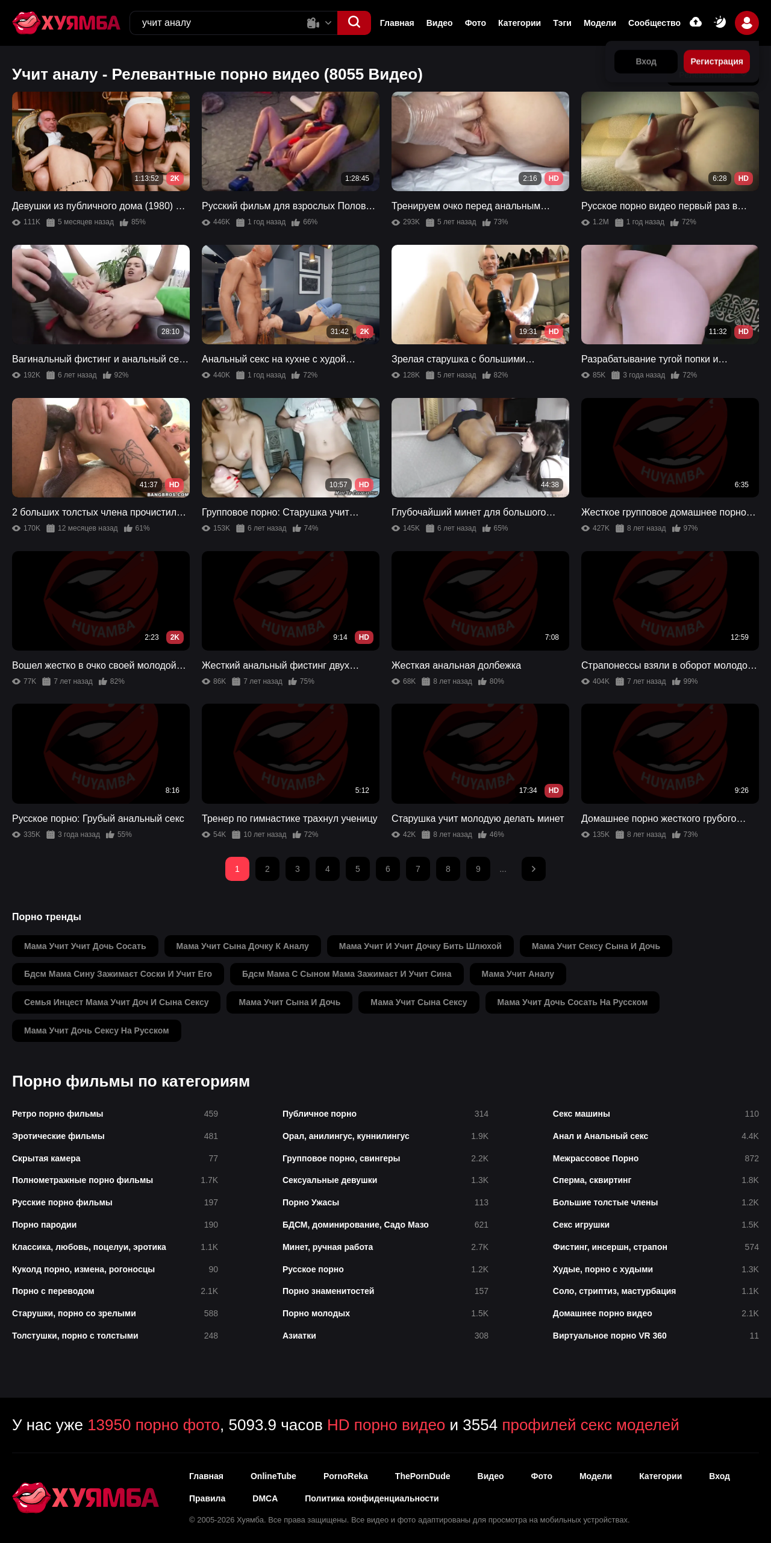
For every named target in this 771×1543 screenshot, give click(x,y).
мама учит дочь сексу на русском (96, 1030)
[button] (354, 23)
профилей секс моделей (590, 1425)
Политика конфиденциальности (372, 1498)
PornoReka (345, 1476)
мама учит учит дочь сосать (85, 946)
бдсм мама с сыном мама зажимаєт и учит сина (347, 974)
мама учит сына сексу (418, 1002)
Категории (519, 23)
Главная (397, 23)
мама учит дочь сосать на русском (573, 1002)
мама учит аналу (518, 974)
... (503, 869)
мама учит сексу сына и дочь (596, 946)
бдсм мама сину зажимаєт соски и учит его (118, 974)
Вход (719, 1476)
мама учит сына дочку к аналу (242, 946)
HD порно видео (386, 1425)
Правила (207, 1498)
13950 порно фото (153, 1425)
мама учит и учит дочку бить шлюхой (420, 946)
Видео (439, 23)
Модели (600, 23)
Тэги (562, 23)
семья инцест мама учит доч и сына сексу (116, 1002)
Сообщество (654, 23)
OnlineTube (273, 1476)
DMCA (265, 1498)
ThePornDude (423, 1476)
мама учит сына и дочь (289, 1002)
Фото (475, 23)
